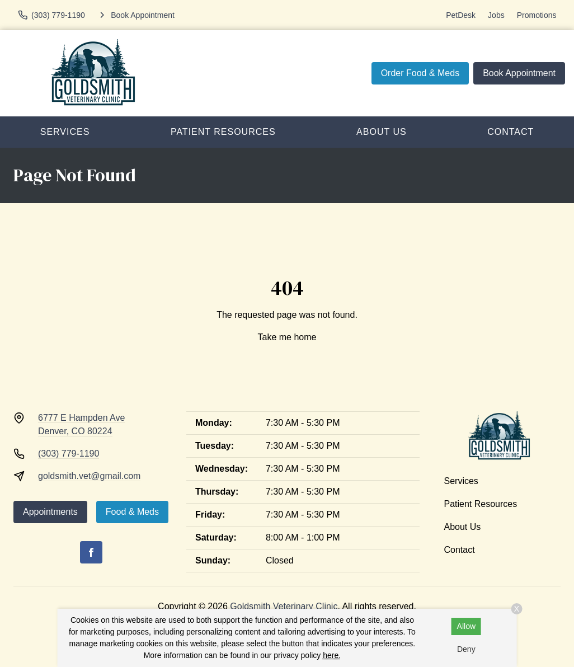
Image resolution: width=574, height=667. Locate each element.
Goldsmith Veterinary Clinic (283, 606)
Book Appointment (519, 73)
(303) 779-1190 (68, 453)
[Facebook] (91, 552)
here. (332, 655)
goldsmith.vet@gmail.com (89, 476)
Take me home (287, 337)
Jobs (496, 15)
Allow (466, 626)
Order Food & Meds (420, 73)
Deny (466, 649)
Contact (459, 550)
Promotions (537, 15)
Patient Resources (223, 132)
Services (65, 132)
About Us (381, 132)
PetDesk (461, 15)
